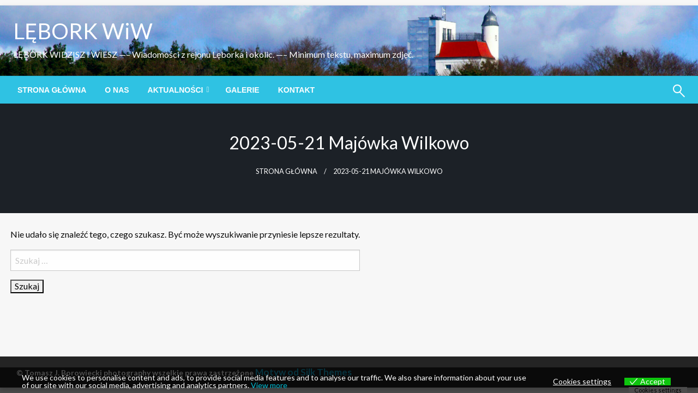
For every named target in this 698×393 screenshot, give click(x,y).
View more (269, 385)
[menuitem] (51, 90)
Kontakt (296, 90)
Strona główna (51, 90)
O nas (117, 90)
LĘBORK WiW (83, 31)
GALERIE (242, 90)
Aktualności (175, 90)
